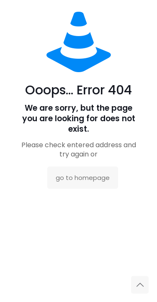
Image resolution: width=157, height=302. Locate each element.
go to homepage (83, 177)
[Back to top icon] (140, 285)
